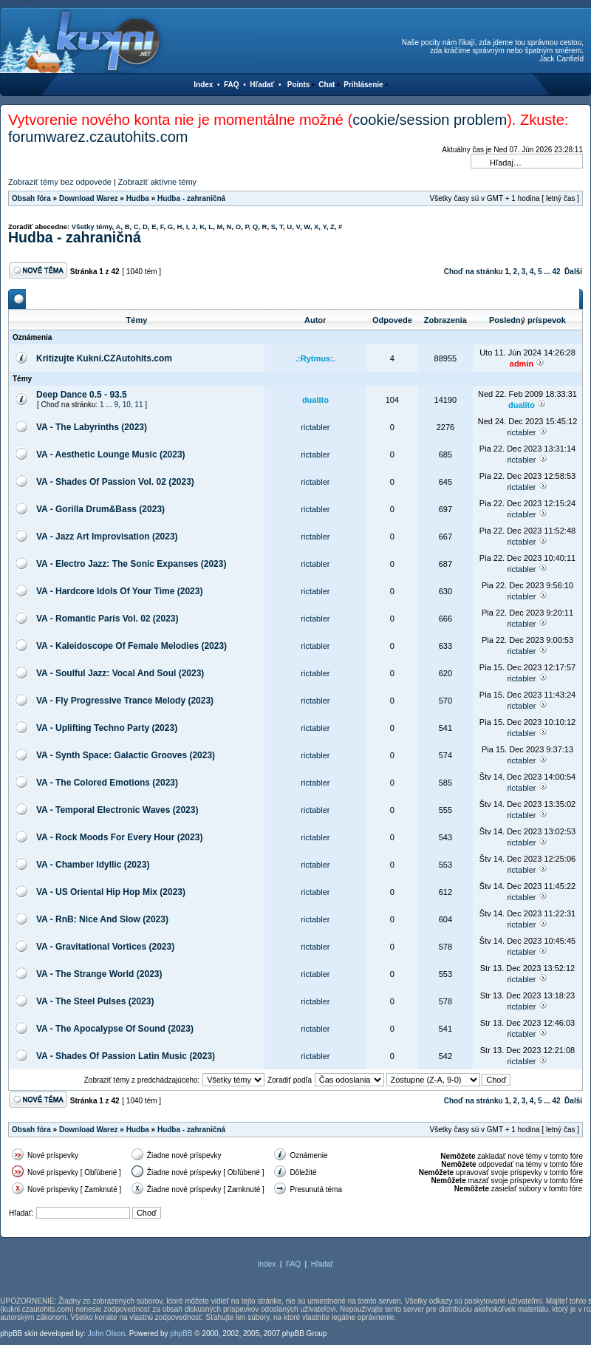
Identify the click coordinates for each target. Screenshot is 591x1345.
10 (127, 405)
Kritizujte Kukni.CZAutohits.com (104, 358)
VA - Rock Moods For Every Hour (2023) (119, 837)
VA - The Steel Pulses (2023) (95, 1001)
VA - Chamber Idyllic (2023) (92, 864)
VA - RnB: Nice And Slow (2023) (102, 919)
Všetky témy (92, 226)
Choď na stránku (473, 272)
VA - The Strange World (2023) (99, 974)
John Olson (107, 1333)
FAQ (231, 85)
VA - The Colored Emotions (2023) (107, 782)
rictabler (315, 427)
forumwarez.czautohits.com (98, 137)
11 (138, 405)
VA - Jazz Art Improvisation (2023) (107, 536)
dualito (315, 399)
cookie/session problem (429, 120)
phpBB (181, 1333)
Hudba (137, 198)
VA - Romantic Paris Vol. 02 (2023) (107, 618)
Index (203, 85)
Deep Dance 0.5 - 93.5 (81, 394)
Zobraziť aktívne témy (157, 181)
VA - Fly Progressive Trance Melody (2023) (124, 700)
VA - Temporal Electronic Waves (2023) (117, 810)
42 (556, 272)
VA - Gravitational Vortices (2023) (105, 947)
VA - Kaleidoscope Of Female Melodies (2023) (131, 646)
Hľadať (262, 85)
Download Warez (88, 198)
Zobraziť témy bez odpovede (60, 181)
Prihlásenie (363, 85)
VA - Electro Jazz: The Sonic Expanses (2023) (131, 564)
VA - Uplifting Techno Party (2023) (106, 728)
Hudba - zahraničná (191, 198)
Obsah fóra (31, 198)
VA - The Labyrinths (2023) (91, 427)
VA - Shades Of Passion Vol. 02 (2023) (115, 482)
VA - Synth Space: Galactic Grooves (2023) (125, 755)
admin (521, 363)
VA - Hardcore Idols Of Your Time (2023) (119, 591)
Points (298, 85)
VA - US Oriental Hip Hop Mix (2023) (110, 892)
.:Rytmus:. (315, 358)
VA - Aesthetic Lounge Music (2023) (110, 454)
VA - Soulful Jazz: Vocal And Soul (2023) (120, 673)
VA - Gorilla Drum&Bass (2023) (100, 509)
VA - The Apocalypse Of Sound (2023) (115, 1029)
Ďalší (573, 272)
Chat (326, 85)
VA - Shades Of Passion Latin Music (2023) (125, 1056)
